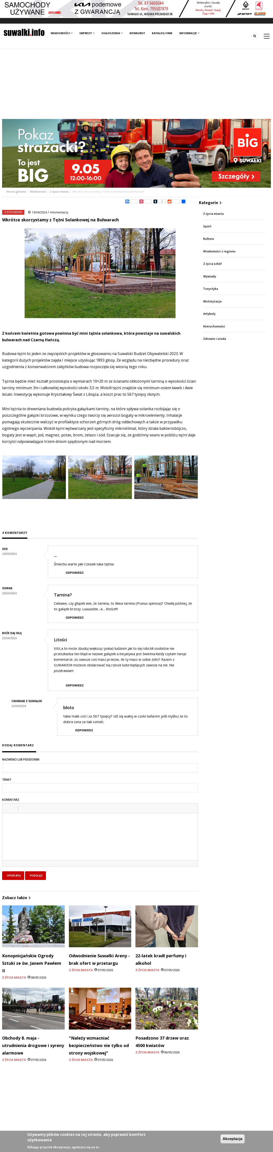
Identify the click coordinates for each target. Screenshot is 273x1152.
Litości (60, 639)
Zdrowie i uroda (214, 338)
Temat (6, 780)
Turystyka (210, 288)
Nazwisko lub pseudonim (20, 759)
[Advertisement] (136, 84)
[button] (7, 808)
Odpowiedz (75, 573)
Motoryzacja (212, 301)
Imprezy (86, 33)
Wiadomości (61, 33)
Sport (207, 226)
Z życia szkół (212, 263)
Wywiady (209, 276)
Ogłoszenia (112, 33)
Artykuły (209, 313)
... (55, 555)
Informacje (190, 33)
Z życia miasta (59, 191)
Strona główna (16, 191)
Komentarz (10, 800)
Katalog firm (162, 33)
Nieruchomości (214, 326)
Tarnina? (63, 595)
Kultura (208, 238)
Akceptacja (233, 1139)
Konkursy (137, 33)
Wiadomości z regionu (219, 251)
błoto (68, 707)
